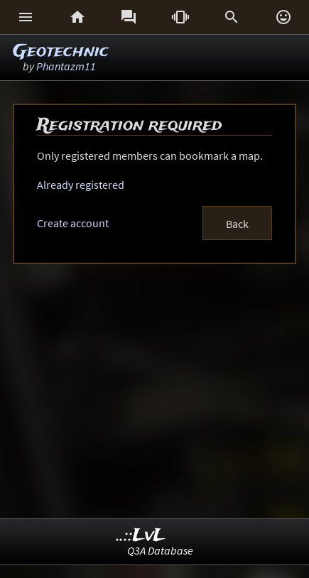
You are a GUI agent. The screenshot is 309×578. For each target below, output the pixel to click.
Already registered (80, 185)
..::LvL (141, 535)
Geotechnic (61, 51)
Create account (73, 223)
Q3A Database (160, 550)
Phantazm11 (66, 66)
